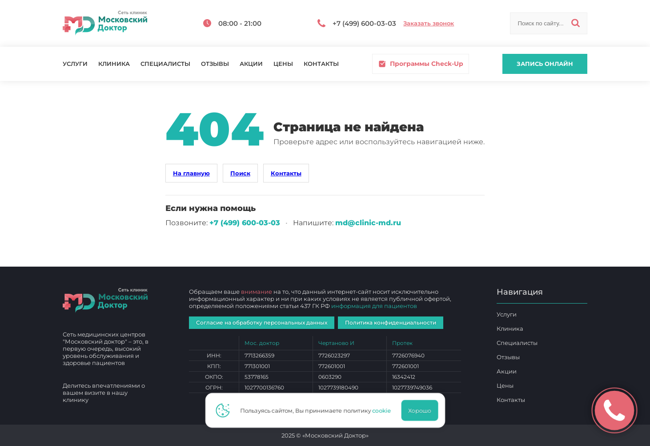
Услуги (75, 64)
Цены (283, 64)
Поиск (240, 173)
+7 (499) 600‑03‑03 (244, 223)
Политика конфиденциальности (390, 322)
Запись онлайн (545, 63)
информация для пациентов (374, 305)
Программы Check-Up (420, 64)
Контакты (321, 64)
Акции (251, 64)
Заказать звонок (428, 23)
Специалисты (165, 64)
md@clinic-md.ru (368, 223)
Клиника (114, 64)
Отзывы (215, 64)
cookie (382, 410)
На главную (191, 173)
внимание (256, 291)
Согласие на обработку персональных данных (261, 322)
